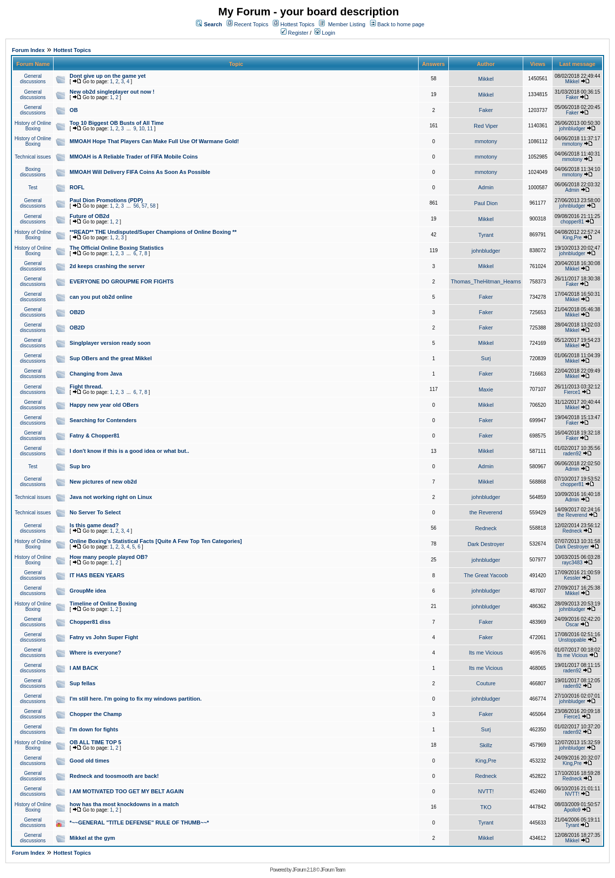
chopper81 (572, 221)
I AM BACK (83, 668)
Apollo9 (572, 810)
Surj (486, 358)
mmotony (486, 141)
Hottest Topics (297, 24)
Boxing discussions (33, 171)
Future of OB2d (89, 216)
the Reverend (486, 512)
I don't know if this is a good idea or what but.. (129, 451)
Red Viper (486, 126)
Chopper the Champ (95, 714)
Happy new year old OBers (103, 405)
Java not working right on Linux (110, 497)
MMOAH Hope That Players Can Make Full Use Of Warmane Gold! (154, 141)
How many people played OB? (108, 557)
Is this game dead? (94, 525)
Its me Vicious (485, 653)
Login (324, 33)
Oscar (572, 624)
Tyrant (485, 235)
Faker (572, 97)
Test (32, 187)
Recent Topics (251, 24)
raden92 (572, 453)
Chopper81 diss (90, 622)
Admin (485, 187)
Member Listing (346, 24)
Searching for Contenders (102, 420)
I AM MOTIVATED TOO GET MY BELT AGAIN (126, 791)
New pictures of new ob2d (103, 482)
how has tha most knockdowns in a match (124, 804)
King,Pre (572, 237)
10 (141, 128)
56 (136, 206)
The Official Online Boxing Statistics (116, 248)
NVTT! (486, 791)
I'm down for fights (93, 729)
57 (144, 206)
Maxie (486, 389)
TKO (486, 807)
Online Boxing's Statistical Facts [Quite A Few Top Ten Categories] (155, 541)
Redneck (485, 528)
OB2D (77, 312)
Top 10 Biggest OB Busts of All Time (116, 123)
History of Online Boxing (32, 125)
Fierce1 (572, 392)
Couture (485, 683)
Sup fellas (82, 683)
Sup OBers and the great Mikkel (110, 358)
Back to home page (401, 24)
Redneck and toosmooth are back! (114, 776)
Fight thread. (86, 386)
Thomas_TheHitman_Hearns (486, 281)
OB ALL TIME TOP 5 (95, 742)
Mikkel (485, 79)
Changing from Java (95, 374)
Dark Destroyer (486, 544)
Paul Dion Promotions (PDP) (106, 200)
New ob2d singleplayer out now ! (111, 92)
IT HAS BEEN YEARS (96, 575)
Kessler (572, 578)
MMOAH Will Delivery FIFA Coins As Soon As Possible (139, 172)
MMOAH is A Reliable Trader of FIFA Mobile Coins (133, 157)
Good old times (89, 761)
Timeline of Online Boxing (102, 603)
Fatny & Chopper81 (94, 436)
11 (150, 128)
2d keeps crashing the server (107, 266)
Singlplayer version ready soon (109, 343)
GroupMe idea (87, 591)
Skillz (486, 745)
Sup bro (79, 466)
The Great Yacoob (486, 575)
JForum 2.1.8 (303, 870)
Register (294, 33)
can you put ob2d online (100, 297)
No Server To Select (95, 512)
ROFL (76, 187)
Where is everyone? (95, 653)
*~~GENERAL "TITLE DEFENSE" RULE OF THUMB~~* (139, 822)
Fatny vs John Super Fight (103, 637)
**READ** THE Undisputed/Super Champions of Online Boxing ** (153, 232)
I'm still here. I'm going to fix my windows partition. (135, 699)
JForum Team (332, 870)
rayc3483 (572, 562)
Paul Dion (486, 203)
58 (152, 206)
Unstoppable (572, 640)
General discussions (33, 78)
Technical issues (33, 157)
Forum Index (28, 50)
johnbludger (572, 128)
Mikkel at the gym (92, 838)
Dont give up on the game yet (107, 76)
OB (73, 110)
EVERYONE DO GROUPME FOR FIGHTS (121, 281)
